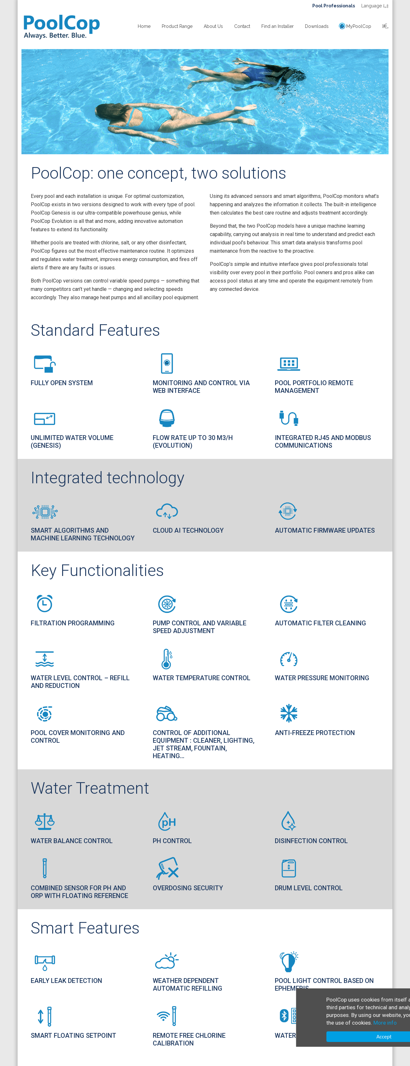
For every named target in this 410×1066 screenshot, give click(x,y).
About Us (213, 26)
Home (144, 26)
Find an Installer (277, 26)
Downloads (317, 26)
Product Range (177, 26)
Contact (242, 26)
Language (375, 5)
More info (344, 1022)
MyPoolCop (358, 26)
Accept (342, 1036)
